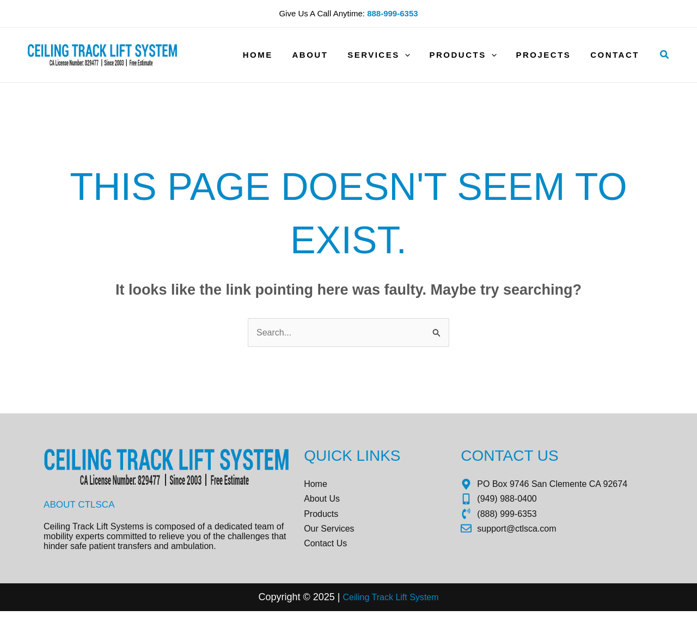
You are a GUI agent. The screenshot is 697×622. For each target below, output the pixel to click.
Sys (419, 608)
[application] (416, 55)
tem (437, 608)
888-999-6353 (392, 13)
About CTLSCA (81, 506)
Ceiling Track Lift (373, 608)
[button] (665, 55)
